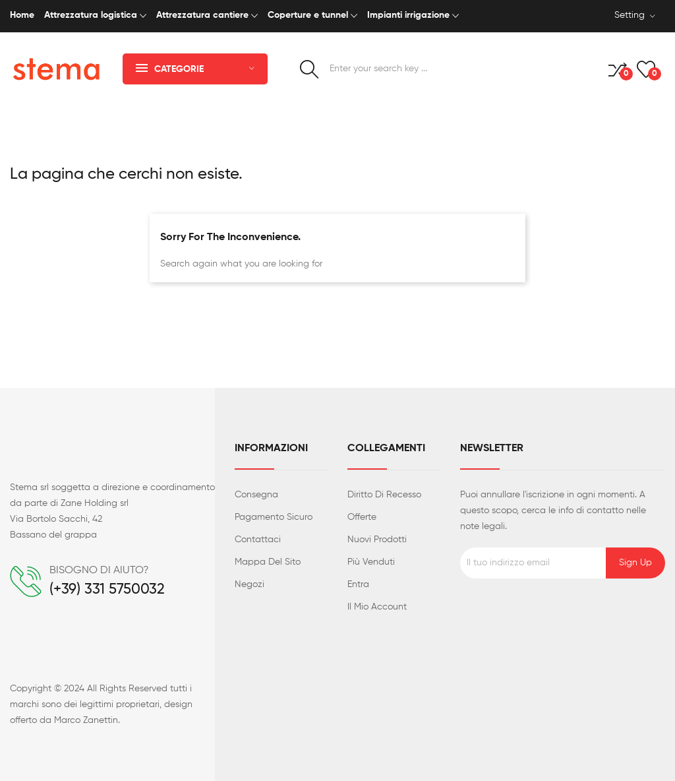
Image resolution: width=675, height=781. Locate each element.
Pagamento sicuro (273, 517)
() (646, 69)
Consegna (256, 494)
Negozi (249, 584)
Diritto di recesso (384, 494)
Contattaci (258, 539)
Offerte (361, 517)
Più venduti (371, 562)
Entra (358, 584)
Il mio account (377, 606)
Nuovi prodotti (377, 539)
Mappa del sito (268, 562)
